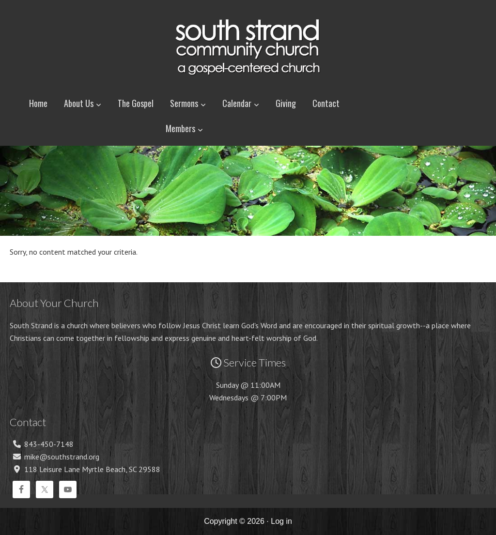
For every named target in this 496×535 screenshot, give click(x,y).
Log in (281, 521)
